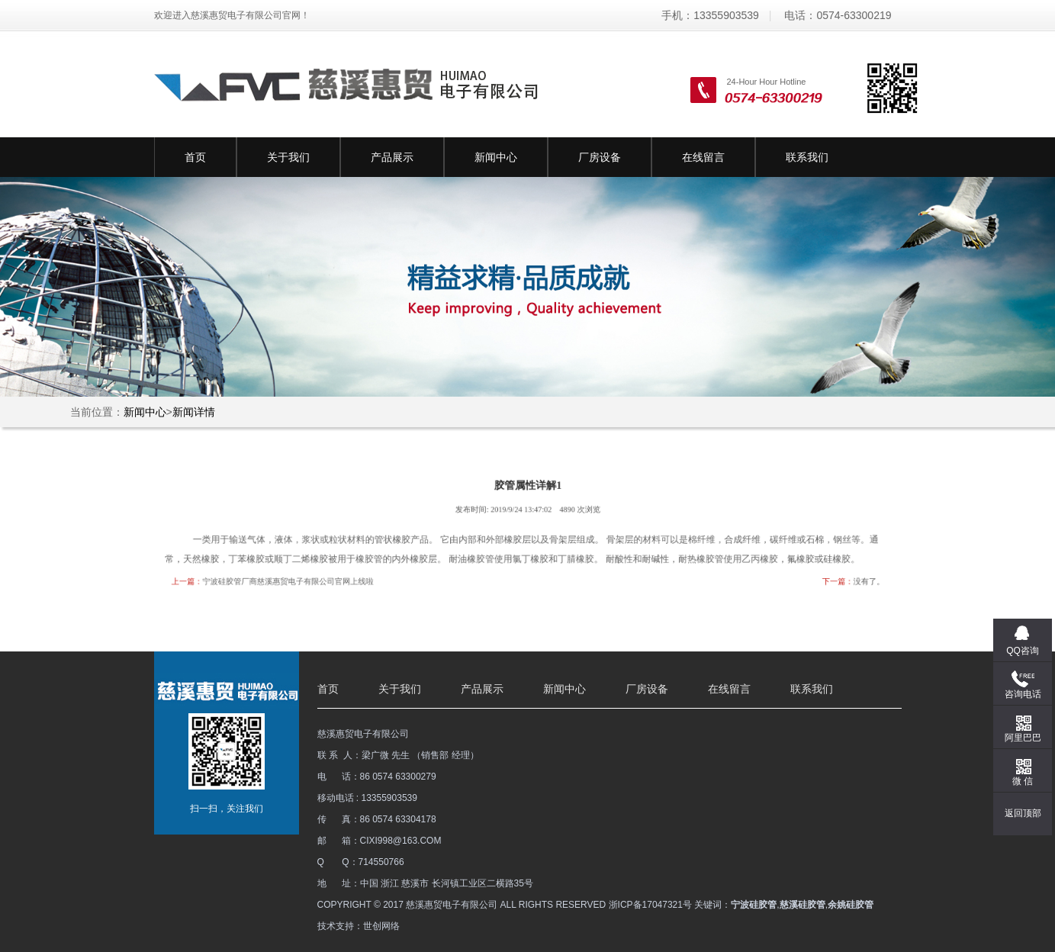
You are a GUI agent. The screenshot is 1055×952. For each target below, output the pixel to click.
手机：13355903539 (710, 15)
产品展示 (392, 157)
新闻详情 (193, 412)
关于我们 (288, 157)
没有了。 (845, 578)
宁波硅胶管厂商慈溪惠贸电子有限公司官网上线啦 (304, 578)
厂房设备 (599, 157)
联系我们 (807, 157)
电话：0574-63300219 (837, 15)
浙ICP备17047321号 (650, 904)
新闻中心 (495, 157)
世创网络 (381, 926)
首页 (195, 157)
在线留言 (703, 157)
